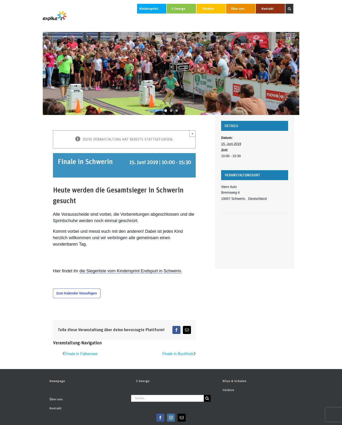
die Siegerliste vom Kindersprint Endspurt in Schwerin (130, 271)
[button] (289, 9)
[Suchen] (207, 398)
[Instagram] (171, 418)
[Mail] (182, 418)
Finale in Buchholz (177, 354)
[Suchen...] (167, 398)
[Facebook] (160, 418)
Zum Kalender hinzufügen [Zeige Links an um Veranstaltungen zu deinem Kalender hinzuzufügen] (76, 293)
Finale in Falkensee (81, 354)
